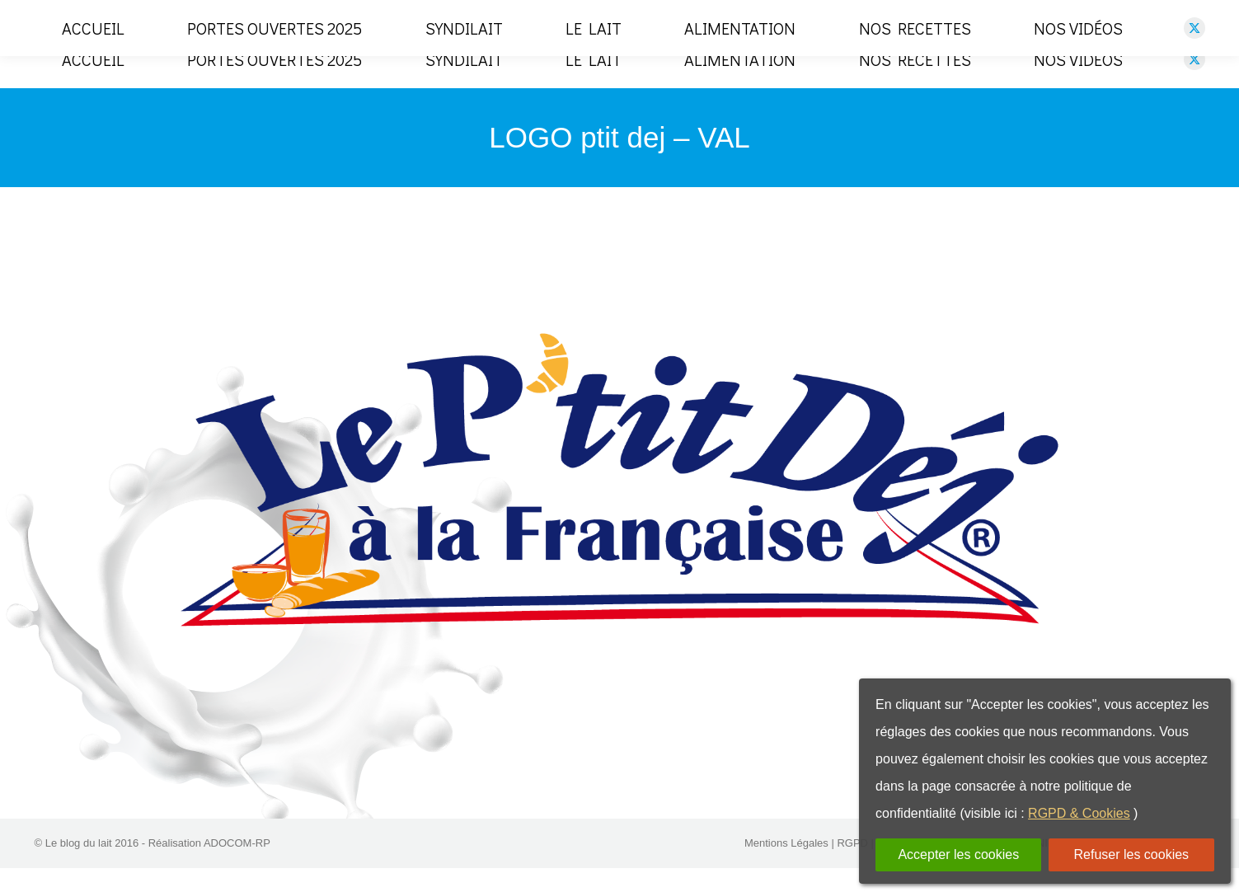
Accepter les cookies (958, 854)
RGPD (852, 867)
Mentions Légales (786, 867)
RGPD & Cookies (1079, 813)
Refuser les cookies (1132, 854)
